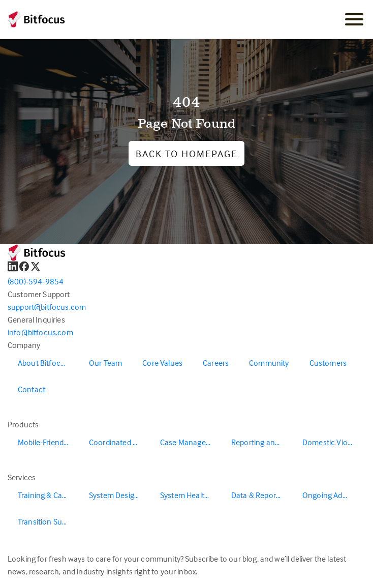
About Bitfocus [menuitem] (43, 363)
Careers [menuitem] (216, 363)
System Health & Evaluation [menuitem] (190, 495)
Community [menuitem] (269, 363)
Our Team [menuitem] (105, 363)
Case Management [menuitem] (190, 442)
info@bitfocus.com (40, 332)
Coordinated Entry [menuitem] (119, 442)
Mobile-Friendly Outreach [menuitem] (48, 442)
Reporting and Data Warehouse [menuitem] (261, 442)
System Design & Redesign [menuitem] (119, 495)
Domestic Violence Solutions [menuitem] (332, 442)
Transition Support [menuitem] (48, 521)
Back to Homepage (186, 153)
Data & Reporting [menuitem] (260, 495)
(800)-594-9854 (36, 281)
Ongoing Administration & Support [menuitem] (332, 495)
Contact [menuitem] (31, 389)
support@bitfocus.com (47, 307)
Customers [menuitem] (328, 363)
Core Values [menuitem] (162, 363)
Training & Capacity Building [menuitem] (48, 495)
